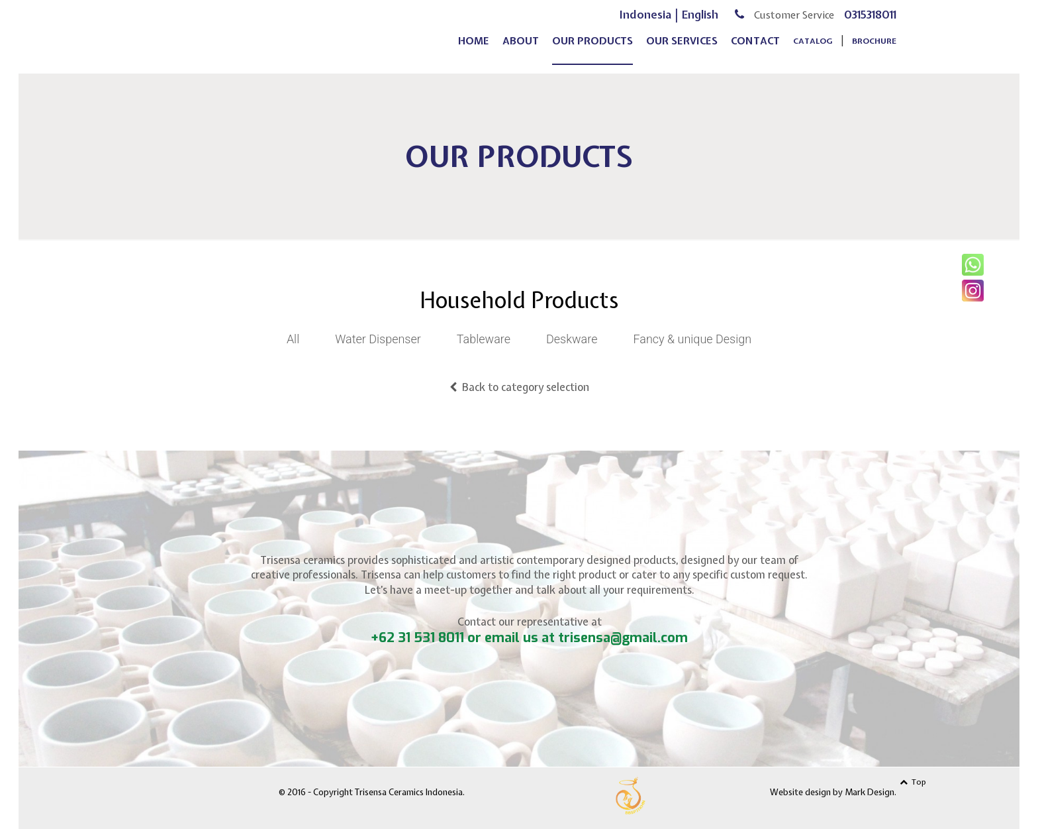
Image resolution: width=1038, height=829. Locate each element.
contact (755, 50)
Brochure (874, 50)
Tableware (483, 339)
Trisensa (262, 34)
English (700, 23)
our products (592, 50)
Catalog (813, 50)
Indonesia (645, 23)
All (293, 339)
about (520, 50)
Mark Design (869, 792)
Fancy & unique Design (692, 339)
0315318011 (870, 23)
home (473, 50)
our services (682, 50)
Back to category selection (519, 387)
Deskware (571, 339)
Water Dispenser (378, 339)
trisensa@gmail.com (623, 638)
